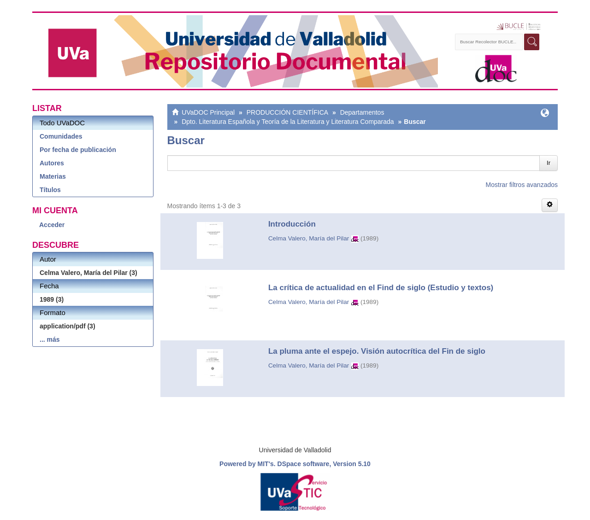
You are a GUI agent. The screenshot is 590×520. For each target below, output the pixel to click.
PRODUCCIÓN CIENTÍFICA (287, 112)
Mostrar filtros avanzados (522, 184)
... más (50, 339)
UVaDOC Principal (208, 112)
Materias (53, 176)
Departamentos (362, 112)
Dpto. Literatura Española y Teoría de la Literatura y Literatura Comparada (288, 121)
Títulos (50, 189)
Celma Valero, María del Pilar (308, 238)
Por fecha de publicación (78, 149)
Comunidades (61, 136)
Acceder (52, 224)
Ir (548, 162)
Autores (52, 163)
